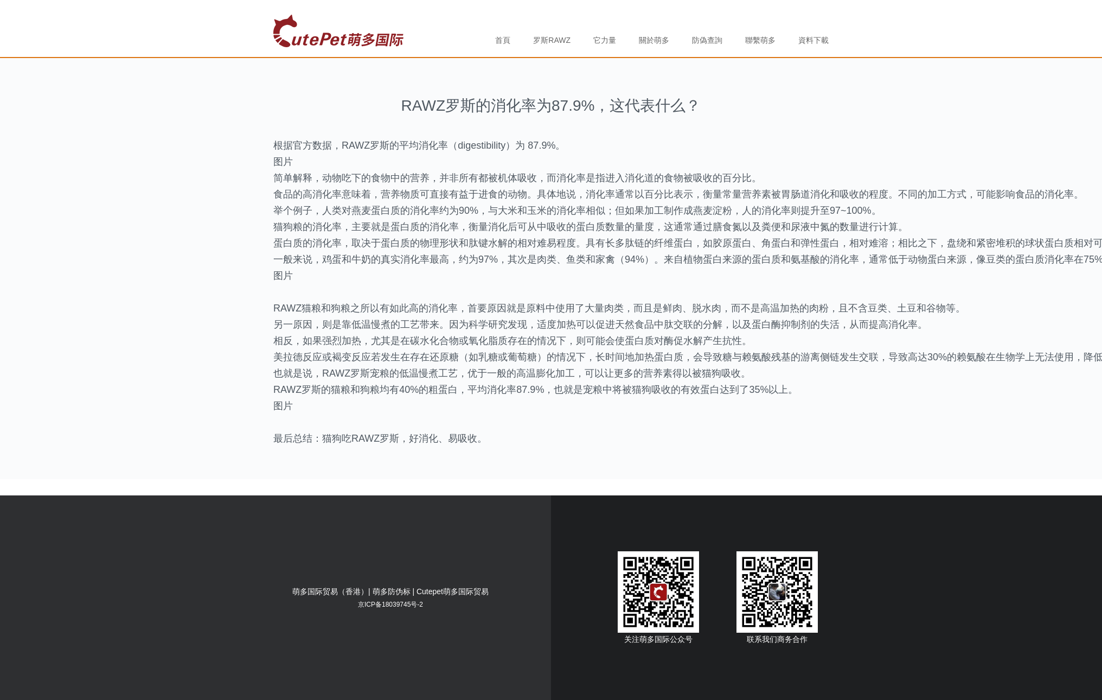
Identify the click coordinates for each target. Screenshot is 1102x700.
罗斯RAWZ (552, 40)
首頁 (502, 40)
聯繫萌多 (760, 40)
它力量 (604, 40)
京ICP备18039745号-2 (390, 604)
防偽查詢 (707, 40)
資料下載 (813, 40)
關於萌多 (654, 40)
